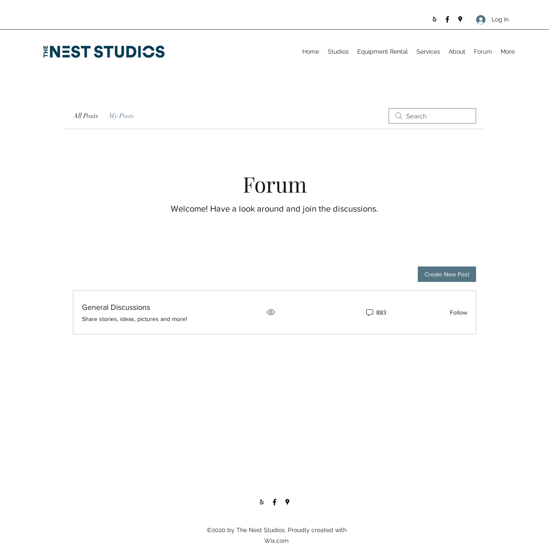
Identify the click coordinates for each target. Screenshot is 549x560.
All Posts (85, 116)
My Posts (121, 116)
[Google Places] (460, 19)
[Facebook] (447, 19)
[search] (432, 116)
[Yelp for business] (434, 19)
